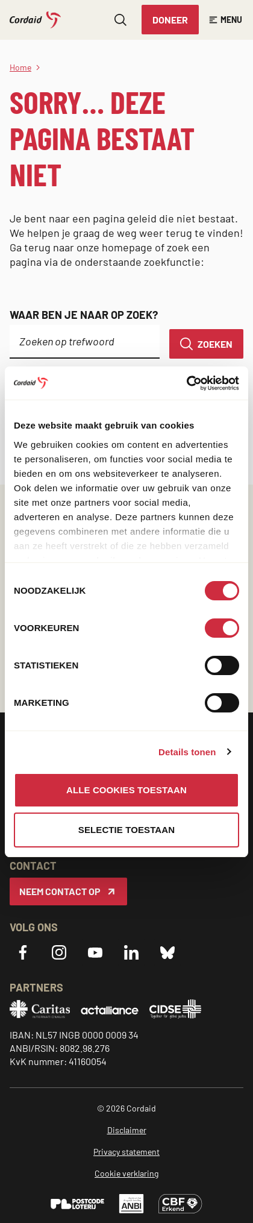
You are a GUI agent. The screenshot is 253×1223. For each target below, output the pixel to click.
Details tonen (187, 752)
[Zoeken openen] (120, 20)
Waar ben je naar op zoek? (84, 314)
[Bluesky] (167, 952)
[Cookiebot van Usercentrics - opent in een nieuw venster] (186, 383)
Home (20, 67)
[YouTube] (95, 952)
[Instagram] (59, 952)
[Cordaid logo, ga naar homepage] (35, 19)
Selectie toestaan (126, 830)
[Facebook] (23, 952)
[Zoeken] (206, 344)
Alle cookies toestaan (126, 790)
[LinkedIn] (131, 952)
